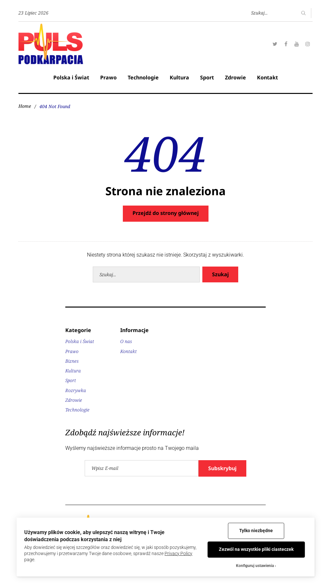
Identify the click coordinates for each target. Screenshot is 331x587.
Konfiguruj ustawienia (255, 565)
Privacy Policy (178, 553)
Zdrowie (235, 77)
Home (24, 106)
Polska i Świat (71, 77)
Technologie (143, 77)
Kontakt (267, 77)
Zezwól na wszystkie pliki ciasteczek (256, 549)
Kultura (179, 77)
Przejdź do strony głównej (166, 213)
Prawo (108, 77)
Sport (207, 77)
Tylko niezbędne (256, 530)
